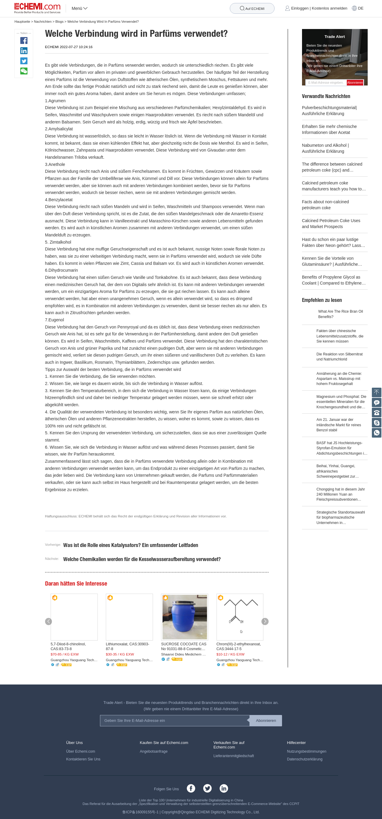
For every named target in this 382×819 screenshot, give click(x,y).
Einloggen (300, 8)
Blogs (59, 21)
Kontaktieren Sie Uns (83, 759)
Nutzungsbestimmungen (306, 751)
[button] (48, 621)
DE (360, 8)
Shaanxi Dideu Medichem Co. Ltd (184, 654)
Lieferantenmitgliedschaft (233, 756)
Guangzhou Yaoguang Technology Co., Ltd (74, 660)
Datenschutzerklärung (305, 759)
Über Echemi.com (80, 751)
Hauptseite (22, 21)
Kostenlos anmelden (329, 8)
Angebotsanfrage (153, 751)
